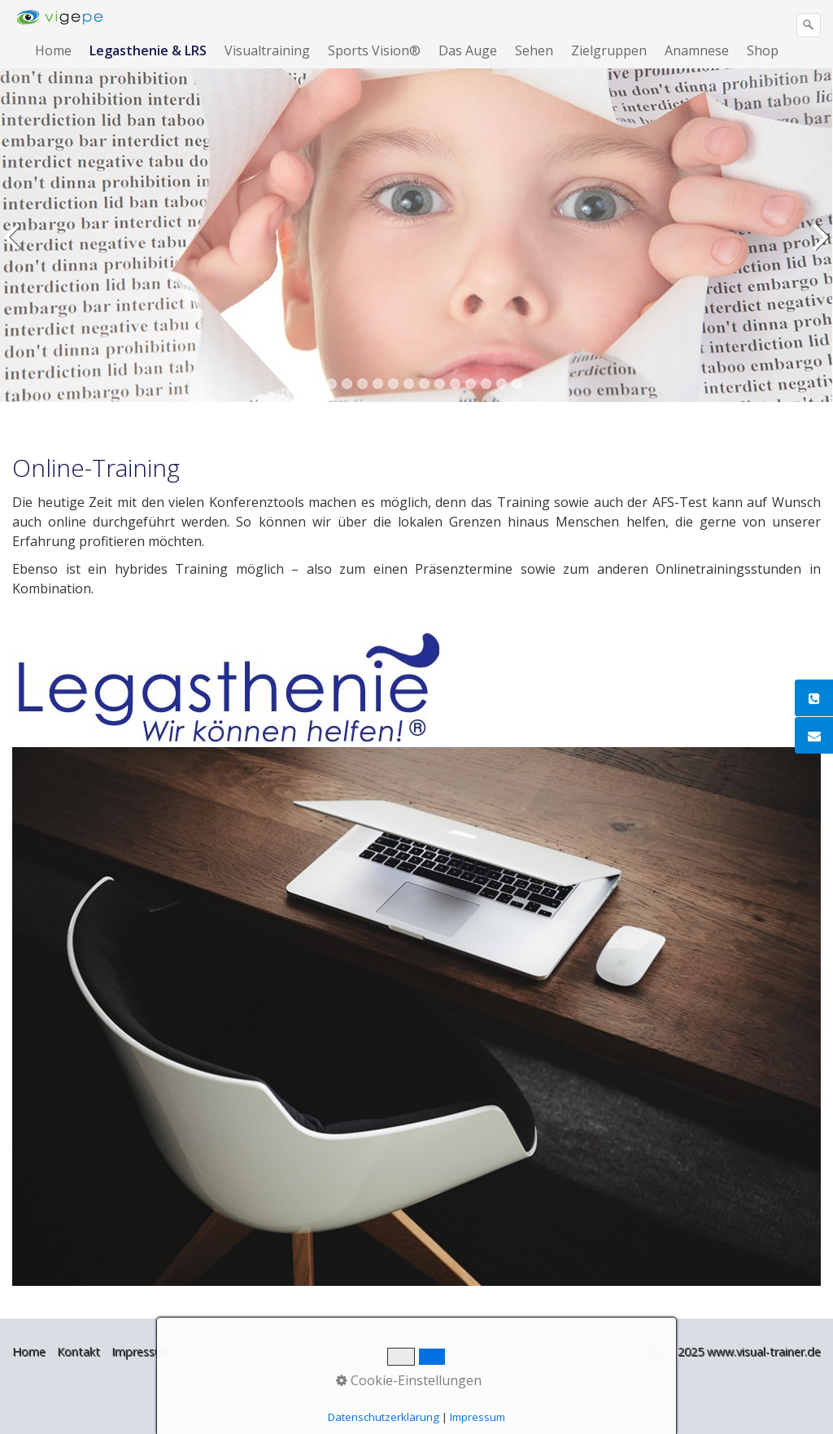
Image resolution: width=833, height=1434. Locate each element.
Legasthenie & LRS (148, 50)
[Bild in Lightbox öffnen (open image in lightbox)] (416, 1016)
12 (486, 383)
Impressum (141, 1351)
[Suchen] (808, 25)
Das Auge (467, 50)
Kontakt (78, 1351)
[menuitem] (54, 50)
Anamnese (697, 50)
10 (455, 383)
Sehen (534, 50)
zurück (15, 247)
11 (470, 383)
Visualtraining (267, 50)
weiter (817, 247)
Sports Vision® (374, 50)
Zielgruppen (609, 50)
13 (501, 383)
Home (53, 50)
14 (517, 383)
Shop (762, 50)
